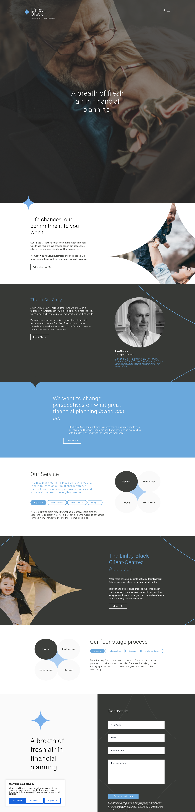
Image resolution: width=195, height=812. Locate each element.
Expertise (38, 502)
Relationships (57, 502)
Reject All (35, 801)
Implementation (152, 651)
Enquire (97, 651)
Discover (133, 651)
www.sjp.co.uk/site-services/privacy (120, 808)
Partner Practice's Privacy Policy (147, 805)
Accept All (53, 801)
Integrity (95, 502)
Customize (18, 801)
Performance (77, 502)
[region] (35, 793)
